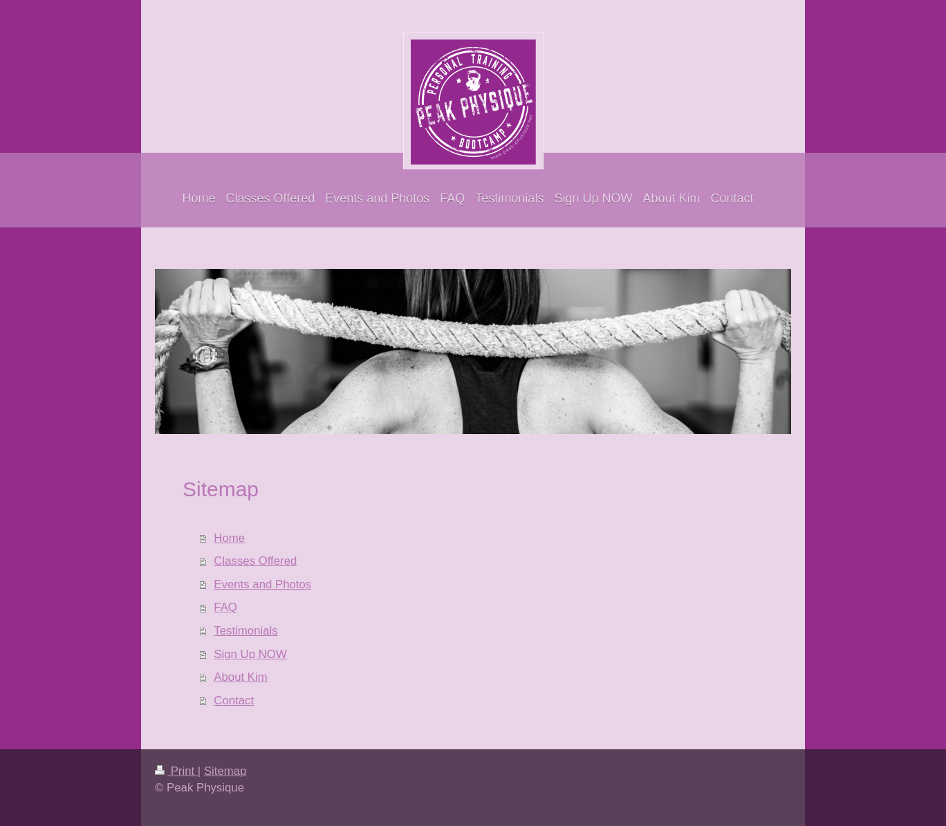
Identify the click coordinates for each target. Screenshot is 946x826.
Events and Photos (262, 584)
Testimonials (245, 630)
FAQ (225, 607)
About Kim (240, 677)
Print (176, 771)
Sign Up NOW (250, 654)
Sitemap (225, 771)
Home (229, 538)
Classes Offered (255, 560)
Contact (234, 700)
